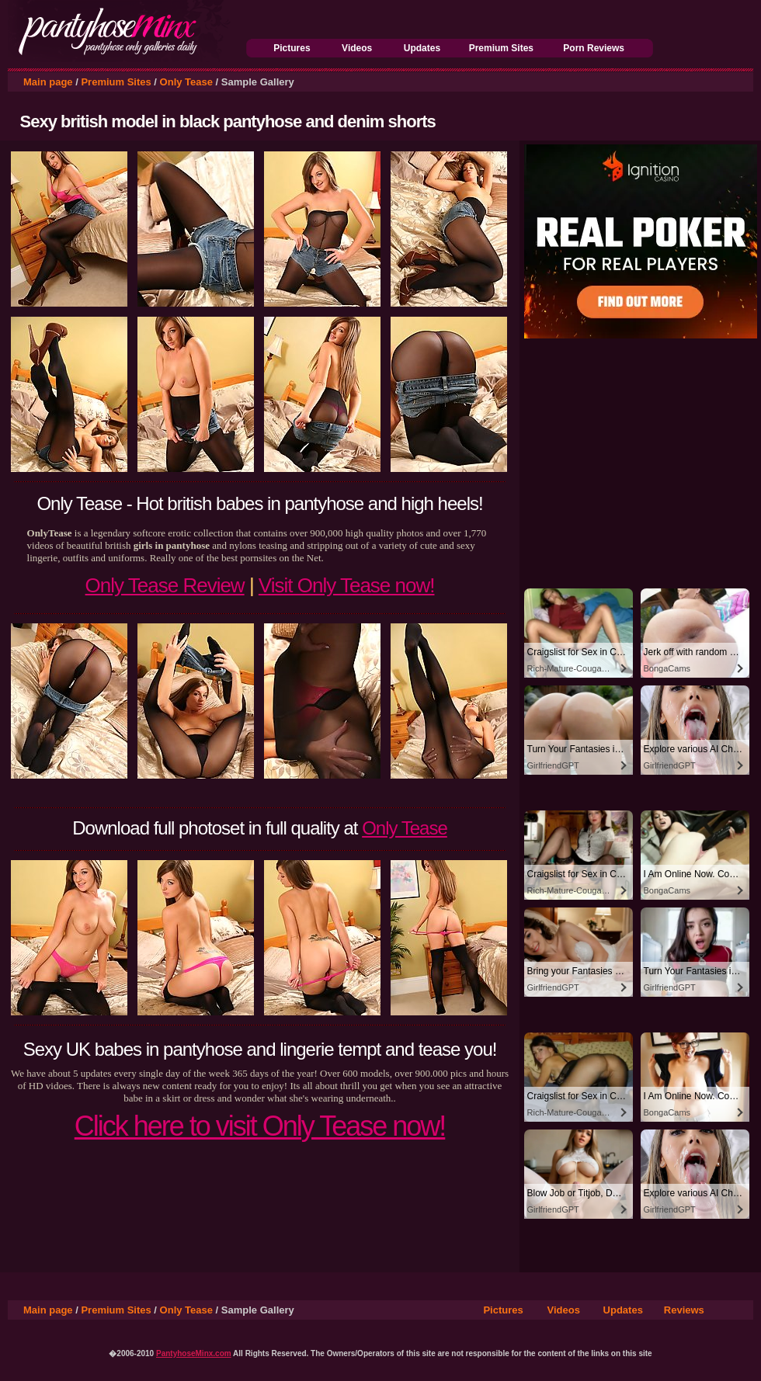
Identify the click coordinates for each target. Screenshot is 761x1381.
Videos (357, 48)
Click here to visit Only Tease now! (260, 1126)
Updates (422, 48)
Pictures (291, 48)
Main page (48, 82)
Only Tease (186, 82)
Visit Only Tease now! (347, 585)
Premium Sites (501, 48)
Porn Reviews (593, 48)
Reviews (684, 1310)
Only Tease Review (165, 585)
